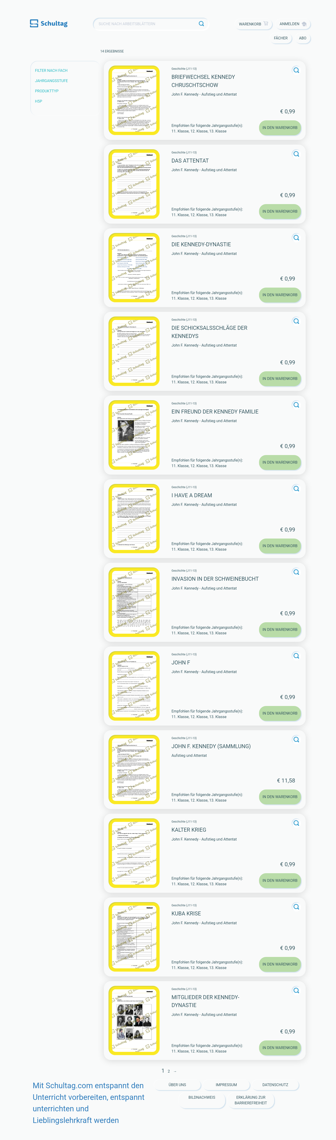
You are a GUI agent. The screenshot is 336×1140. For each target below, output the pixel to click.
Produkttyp (47, 91)
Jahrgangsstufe (51, 81)
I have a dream (192, 495)
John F (181, 663)
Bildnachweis (202, 1097)
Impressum (226, 1085)
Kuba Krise (186, 914)
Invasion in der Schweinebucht (215, 579)
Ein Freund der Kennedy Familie (215, 412)
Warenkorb (253, 24)
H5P (38, 101)
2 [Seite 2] (169, 1071)
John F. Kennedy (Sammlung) (211, 746)
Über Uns (177, 1085)
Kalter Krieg (189, 830)
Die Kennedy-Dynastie (201, 244)
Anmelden (293, 24)
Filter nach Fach (51, 70)
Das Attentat (190, 161)
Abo (302, 38)
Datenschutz (275, 1085)
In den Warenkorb (280, 127)
